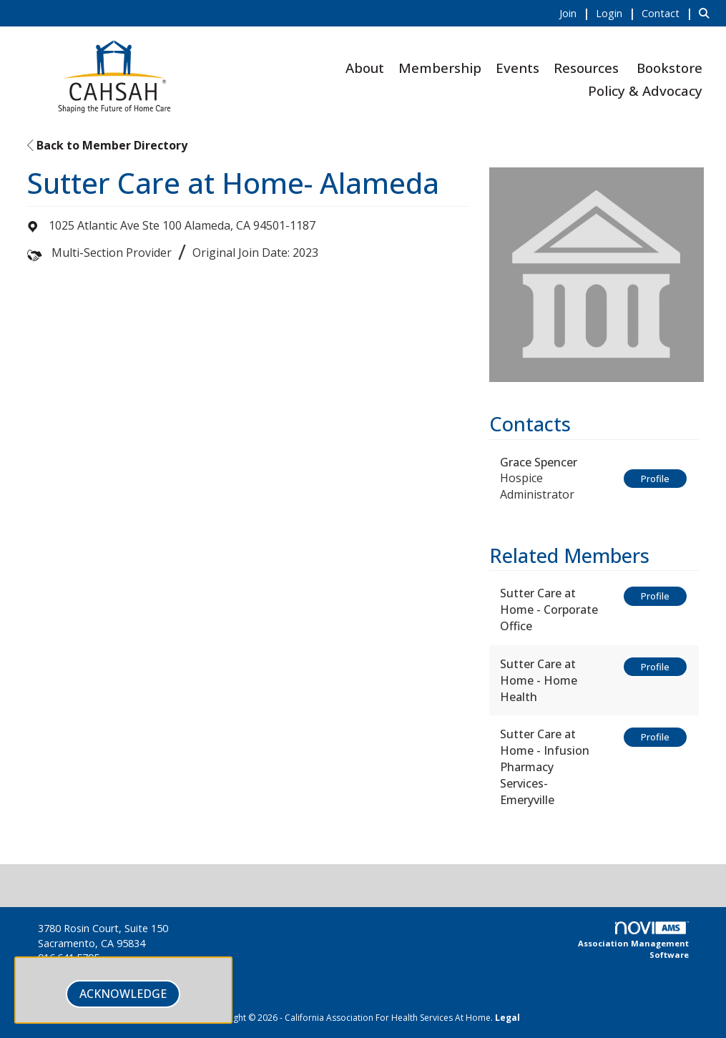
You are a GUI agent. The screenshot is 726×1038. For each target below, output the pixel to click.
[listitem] (576, 13)
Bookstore (669, 68)
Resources (586, 68)
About (364, 68)
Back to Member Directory (107, 145)
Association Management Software (633, 940)
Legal (507, 1018)
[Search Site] (707, 13)
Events (517, 68)
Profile (655, 478)
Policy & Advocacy (645, 90)
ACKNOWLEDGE (123, 994)
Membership (439, 68)
